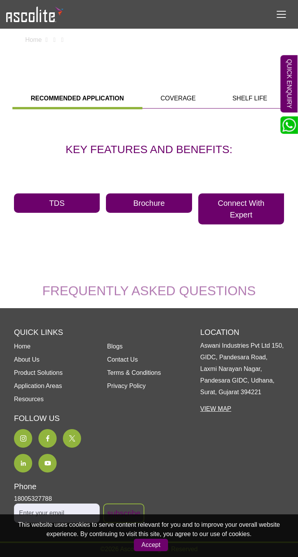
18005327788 (33, 498)
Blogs (115, 346)
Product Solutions (38, 372)
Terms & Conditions (134, 372)
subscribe (123, 513)
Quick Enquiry (289, 84)
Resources (28, 399)
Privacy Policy (126, 386)
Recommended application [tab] (77, 98)
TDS (57, 203)
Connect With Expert (241, 209)
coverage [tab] (178, 98)
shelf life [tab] (249, 98)
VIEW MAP (215, 408)
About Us (27, 359)
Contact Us (122, 359)
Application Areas (38, 386)
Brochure (149, 203)
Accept (151, 544)
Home (33, 39)
